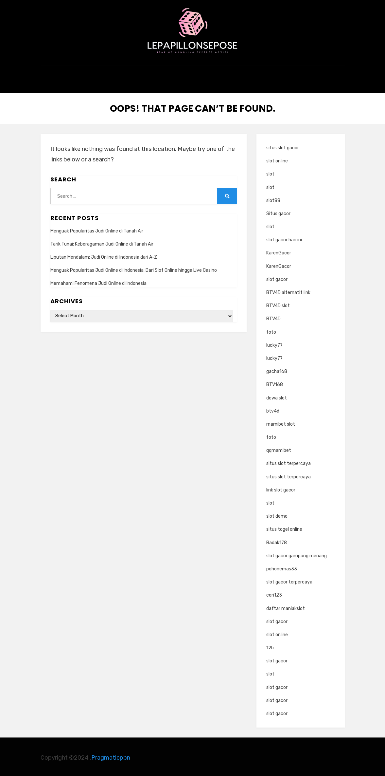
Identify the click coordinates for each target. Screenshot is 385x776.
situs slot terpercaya (288, 462)
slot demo (277, 514)
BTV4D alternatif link (288, 291)
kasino (192, 80)
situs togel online (284, 527)
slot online (277, 159)
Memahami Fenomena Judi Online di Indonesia (98, 282)
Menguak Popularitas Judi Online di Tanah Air (96, 229)
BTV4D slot (278, 304)
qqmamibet (278, 449)
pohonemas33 (281, 567)
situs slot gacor (282, 146)
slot (270, 172)
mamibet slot (280, 422)
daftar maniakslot (285, 606)
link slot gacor (280, 488)
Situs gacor (278, 212)
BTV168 (274, 383)
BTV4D (273, 317)
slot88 (273, 198)
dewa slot (276, 396)
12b (270, 646)
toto (271, 330)
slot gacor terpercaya (289, 580)
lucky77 (274, 343)
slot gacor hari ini (284, 238)
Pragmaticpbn (110, 756)
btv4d (272, 409)
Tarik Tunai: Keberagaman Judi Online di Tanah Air (101, 242)
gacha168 (276, 370)
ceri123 (274, 593)
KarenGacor (278, 251)
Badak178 (276, 541)
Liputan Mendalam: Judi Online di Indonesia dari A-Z (103, 255)
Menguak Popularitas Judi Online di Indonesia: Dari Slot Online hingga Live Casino (133, 268)
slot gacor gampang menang (296, 554)
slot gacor (277, 277)
